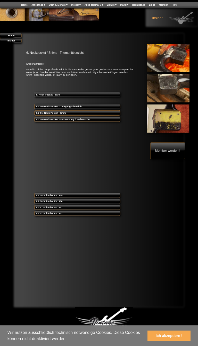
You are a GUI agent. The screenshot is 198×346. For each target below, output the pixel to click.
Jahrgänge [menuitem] (38, 5)
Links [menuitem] (152, 5)
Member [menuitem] (163, 5)
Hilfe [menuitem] (174, 5)
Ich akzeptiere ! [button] (169, 336)
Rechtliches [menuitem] (138, 5)
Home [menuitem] (24, 5)
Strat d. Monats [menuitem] (58, 5)
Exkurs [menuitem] (111, 5)
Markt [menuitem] (124, 5)
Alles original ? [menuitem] (94, 5)
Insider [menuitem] (76, 5)
